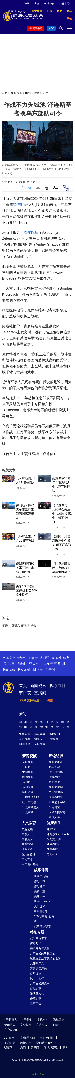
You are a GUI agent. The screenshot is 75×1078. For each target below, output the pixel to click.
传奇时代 (35, 943)
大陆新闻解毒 (57, 812)
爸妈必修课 (29, 854)
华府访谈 (27, 792)
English (63, 663)
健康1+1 (52, 829)
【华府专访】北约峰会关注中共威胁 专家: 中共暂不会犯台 (62, 514)
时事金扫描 (56, 772)
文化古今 (27, 859)
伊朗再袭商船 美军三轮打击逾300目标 (25, 567)
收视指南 (42, 1019)
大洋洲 (56, 658)
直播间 (40, 693)
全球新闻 (27, 762)
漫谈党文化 (37, 993)
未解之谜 (27, 829)
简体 (69, 3)
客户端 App (11, 1029)
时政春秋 (54, 777)
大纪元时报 (47, 1037)
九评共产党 (37, 963)
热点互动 (54, 767)
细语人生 (54, 817)
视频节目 (58, 685)
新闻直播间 (36, 28)
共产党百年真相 (40, 948)
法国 (11, 663)
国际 (28, 93)
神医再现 (52, 849)
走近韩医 (52, 854)
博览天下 (39, 739)
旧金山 (21, 663)
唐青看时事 (56, 797)
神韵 (26, 3)
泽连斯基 (20, 205)
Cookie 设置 (37, 1074)
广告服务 (41, 1024)
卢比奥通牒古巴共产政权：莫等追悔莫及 (61, 567)
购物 (50, 700)
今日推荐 (24, 739)
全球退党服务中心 (47, 1042)
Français (9, 669)
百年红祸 (35, 973)
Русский (24, 669)
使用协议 (9, 1024)
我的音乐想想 (42, 926)
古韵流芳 (27, 839)
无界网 (35, 1047)
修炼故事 (35, 998)
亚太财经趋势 (30, 807)
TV (52, 28)
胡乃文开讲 (54, 839)
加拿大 (33, 658)
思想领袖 (54, 782)
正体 (62, 3)
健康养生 (54, 823)
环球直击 (27, 767)
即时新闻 (55, 734)
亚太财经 (27, 812)
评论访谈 (56, 756)
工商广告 (35, 1003)
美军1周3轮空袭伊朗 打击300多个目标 (26, 590)
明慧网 (8, 1047)
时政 (37, 93)
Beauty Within (42, 901)
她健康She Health (58, 834)
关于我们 (26, 1019)
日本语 (38, 669)
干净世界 (9, 1042)
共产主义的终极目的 (42, 953)
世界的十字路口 (58, 802)
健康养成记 (54, 844)
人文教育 (29, 823)
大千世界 (39, 906)
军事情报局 (56, 792)
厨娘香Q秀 (40, 911)
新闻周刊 (27, 787)
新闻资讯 (16, 93)
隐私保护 (58, 1019)
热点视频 (39, 734)
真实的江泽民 (38, 968)
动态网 (21, 1047)
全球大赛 (39, 744)
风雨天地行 (37, 978)
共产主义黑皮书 (40, 983)
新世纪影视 (51, 1047)
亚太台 (34, 663)
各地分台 (49, 3)
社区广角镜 (29, 802)
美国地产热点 (30, 864)
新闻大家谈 (56, 762)
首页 (5, 93)
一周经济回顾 (30, 797)
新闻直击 (27, 782)
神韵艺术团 (28, 1037)
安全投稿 (25, 1024)
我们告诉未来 (38, 938)
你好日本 (39, 881)
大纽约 (21, 658)
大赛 (36, 3)
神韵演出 (24, 744)
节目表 (25, 693)
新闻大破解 (56, 787)
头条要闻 (24, 734)
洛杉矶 (44, 658)
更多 (65, 1047)
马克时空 (54, 807)
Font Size (55, 187)
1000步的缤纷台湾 (44, 919)
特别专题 (37, 932)
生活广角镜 (41, 876)
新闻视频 (29, 756)
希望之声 (25, 1042)
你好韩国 (39, 886)
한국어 (50, 669)
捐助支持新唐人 (31, 700)
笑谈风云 (27, 834)
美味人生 (39, 896)
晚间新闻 (27, 777)
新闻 (22, 714)
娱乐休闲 (41, 870)
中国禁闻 (27, 772)
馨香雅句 (27, 844)
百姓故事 (35, 988)
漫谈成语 (27, 849)
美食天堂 (39, 891)
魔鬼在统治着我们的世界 (45, 958)
